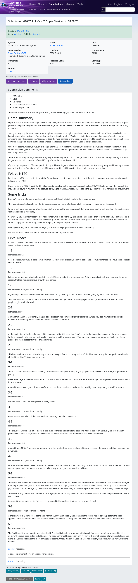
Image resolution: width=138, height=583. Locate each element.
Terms (37, 579)
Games (70, 4)
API (44, 579)
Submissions (56, 4)
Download (65, 81)
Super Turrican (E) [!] (17, 53)
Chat (41, 9)
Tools (80, 4)
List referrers (37, 570)
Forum (32, 9)
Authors (11, 68)
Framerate (13, 60)
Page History (13, 570)
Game (52, 42)
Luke (10, 71)
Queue (34, 81)
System (11, 42)
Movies (41, 4)
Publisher (28, 34)
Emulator (54, 50)
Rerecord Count (57, 60)
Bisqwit (36, 34)
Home (32, 4)
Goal (94, 42)
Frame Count (98, 50)
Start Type (96, 60)
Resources (52, 9)
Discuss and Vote (17, 81)
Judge (10, 34)
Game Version (14, 50)
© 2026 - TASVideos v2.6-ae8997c (19, 579)
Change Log (50, 570)
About (65, 9)
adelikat (17, 34)
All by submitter (49, 81)
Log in (129, 4)
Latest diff (25, 570)
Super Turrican (56, 45)
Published (23, 30)
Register (118, 4)
